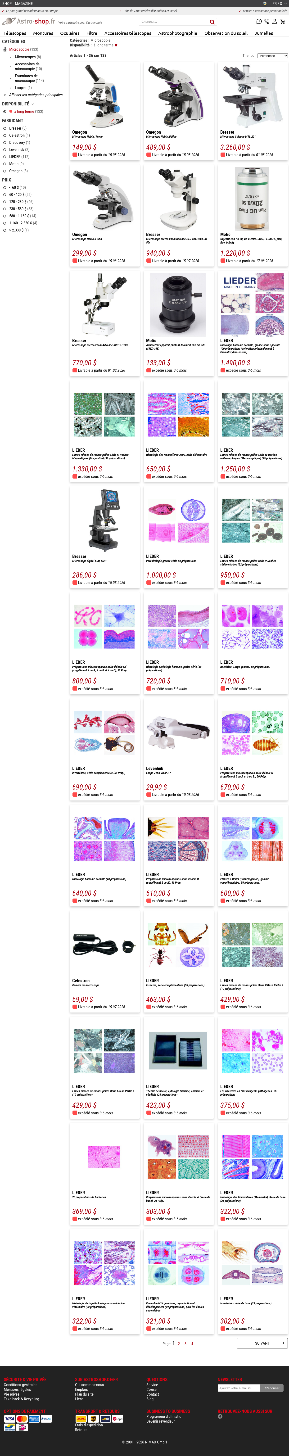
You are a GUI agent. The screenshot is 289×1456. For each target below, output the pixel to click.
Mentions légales (17, 1389)
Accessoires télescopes (127, 33)
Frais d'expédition (89, 1425)
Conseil (152, 1389)
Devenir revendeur (160, 1421)
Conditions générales (20, 1384)
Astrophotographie (177, 33)
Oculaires (69, 33)
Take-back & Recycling (21, 1399)
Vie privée (11, 1394)
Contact (152, 1394)
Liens (79, 1399)
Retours (81, 1429)
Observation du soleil (226, 33)
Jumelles (264, 33)
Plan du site (84, 1394)
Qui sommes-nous (89, 1384)
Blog (150, 1399)
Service (152, 1384)
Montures (43, 33)
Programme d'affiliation (164, 1416)
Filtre (91, 33)
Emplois (81, 1389)
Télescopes (15, 33)
